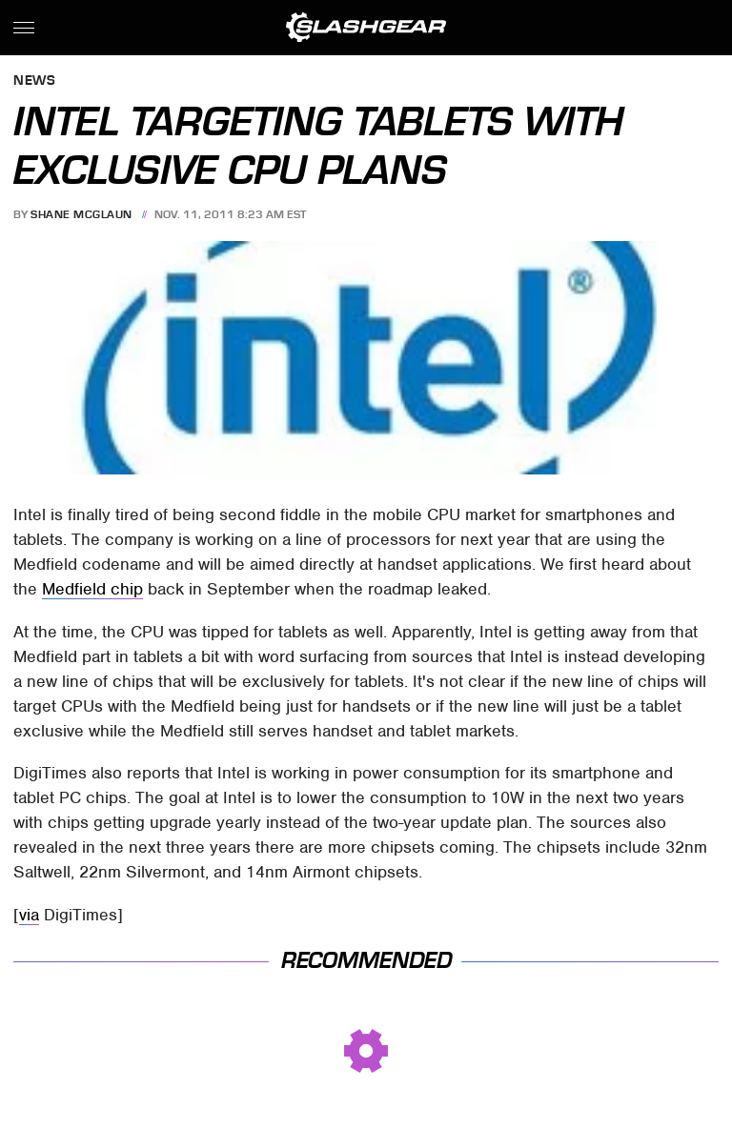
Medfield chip (92, 588)
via (29, 914)
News (34, 81)
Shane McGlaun (81, 214)
